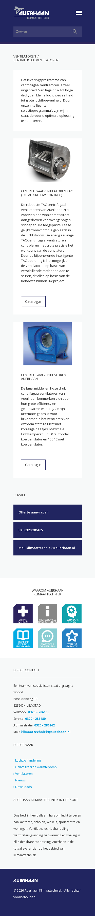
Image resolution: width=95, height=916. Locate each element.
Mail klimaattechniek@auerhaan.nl (46, 548)
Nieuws (20, 780)
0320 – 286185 (38, 712)
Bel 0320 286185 (30, 530)
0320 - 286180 (35, 719)
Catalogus (33, 301)
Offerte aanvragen (33, 512)
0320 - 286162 (44, 725)
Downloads (23, 787)
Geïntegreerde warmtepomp (36, 767)
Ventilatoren (24, 56)
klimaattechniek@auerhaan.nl (45, 732)
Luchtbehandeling (28, 760)
